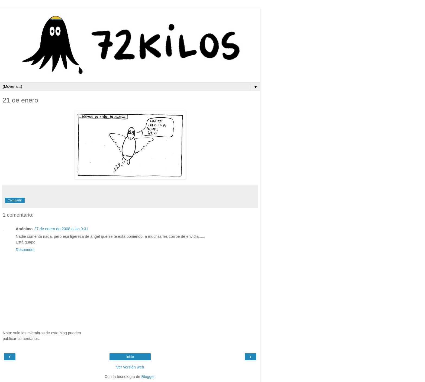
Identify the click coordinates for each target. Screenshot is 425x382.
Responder (25, 250)
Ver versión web (130, 367)
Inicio (130, 357)
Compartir (15, 200)
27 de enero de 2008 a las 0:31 (61, 229)
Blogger (148, 376)
